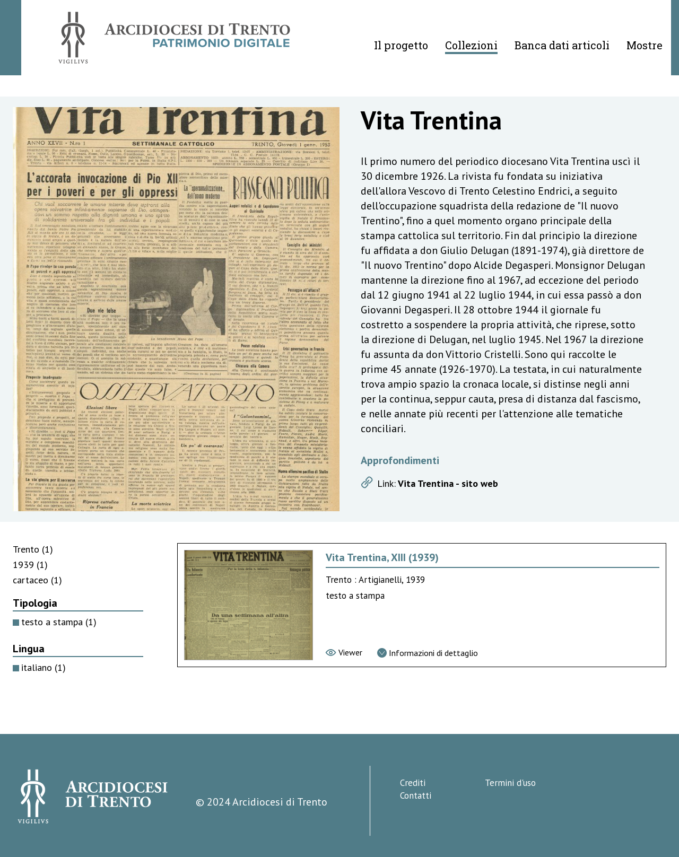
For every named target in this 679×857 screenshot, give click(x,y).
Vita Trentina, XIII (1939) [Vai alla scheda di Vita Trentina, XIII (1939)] (382, 557)
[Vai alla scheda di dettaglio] (427, 652)
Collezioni (471, 45)
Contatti (415, 795)
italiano (43, 667)
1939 (30, 564)
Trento (33, 549)
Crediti (412, 782)
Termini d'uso (510, 782)
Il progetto (401, 45)
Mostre (644, 45)
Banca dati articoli (562, 45)
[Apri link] (503, 483)
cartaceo (37, 580)
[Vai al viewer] (344, 652)
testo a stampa (59, 622)
